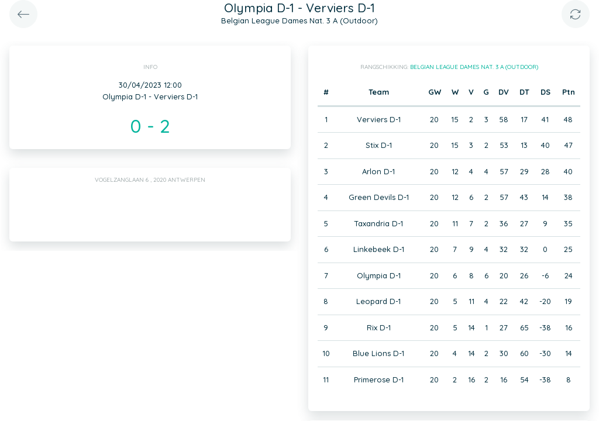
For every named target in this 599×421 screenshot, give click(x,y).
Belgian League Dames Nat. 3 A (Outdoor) (474, 67)
